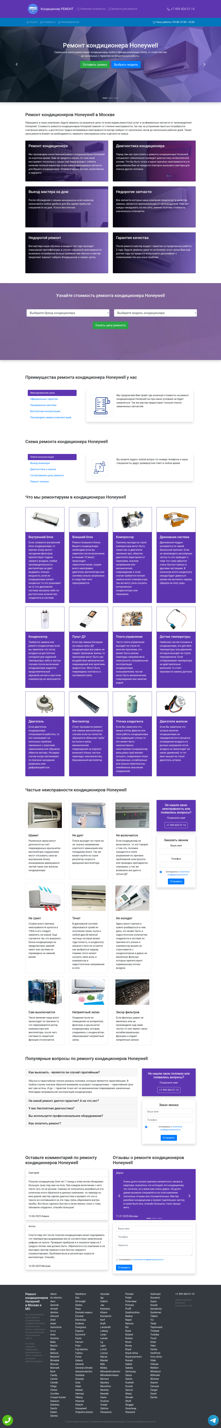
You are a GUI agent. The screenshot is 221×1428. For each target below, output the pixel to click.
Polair (128, 1297)
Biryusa (54, 1364)
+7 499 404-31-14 (180, 9)
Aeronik (54, 1305)
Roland (129, 1334)
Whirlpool (155, 1371)
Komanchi (105, 1316)
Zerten (153, 1397)
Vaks (153, 1345)
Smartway (130, 1408)
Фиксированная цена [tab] (42, 392)
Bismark (54, 1367)
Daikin (53, 1412)
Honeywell (81, 1408)
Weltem (154, 1367)
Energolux (80, 1327)
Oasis (103, 1397)
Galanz (79, 1360)
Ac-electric (56, 1297)
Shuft (128, 1401)
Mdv (102, 1364)
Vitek (153, 1360)
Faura (78, 1338)
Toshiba (154, 1334)
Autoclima (55, 1327)
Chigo (53, 1386)
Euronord (80, 1334)
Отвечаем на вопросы (91, 8)
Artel (53, 1319)
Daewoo (54, 1401)
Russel (129, 1360)
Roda (128, 1330)
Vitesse (154, 1364)
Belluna (54, 1353)
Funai (78, 1356)
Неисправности (68, 22)
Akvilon (54, 1312)
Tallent (154, 1316)
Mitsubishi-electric (110, 1371)
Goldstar (80, 1375)
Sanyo (128, 1375)
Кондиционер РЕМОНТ (57, 9)
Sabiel (128, 1364)
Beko (53, 1349)
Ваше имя (176, 845)
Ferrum (79, 1341)
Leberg (104, 1330)
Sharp (128, 1393)
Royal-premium (133, 1356)
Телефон (176, 858)
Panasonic (106, 1412)
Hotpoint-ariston (84, 1412)
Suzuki (153, 1305)
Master (104, 1360)
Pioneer (129, 1294)
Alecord (54, 1316)
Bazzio (54, 1345)
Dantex (54, 1415)
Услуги (33, 22)
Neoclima (105, 1386)
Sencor (129, 1389)
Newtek (104, 1393)
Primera (129, 1305)
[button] (119, 1196)
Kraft (103, 1323)
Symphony (156, 1308)
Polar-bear (130, 1301)
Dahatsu (54, 1404)
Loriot (103, 1349)
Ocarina (104, 1401)
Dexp (78, 1308)
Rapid (128, 1319)
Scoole (129, 1386)
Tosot (153, 1338)
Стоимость (48, 22)
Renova (129, 1323)
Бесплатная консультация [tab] (45, 411)
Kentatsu (105, 1308)
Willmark (155, 1375)
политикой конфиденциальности (148, 1259)
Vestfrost (155, 1353)
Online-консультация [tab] (42, 456)
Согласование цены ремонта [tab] (47, 475)
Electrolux (80, 1319)
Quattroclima (132, 1312)
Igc (102, 1297)
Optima (104, 1408)
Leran (103, 1334)
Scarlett (129, 1382)
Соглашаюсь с (178, 873)
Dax (77, 1297)
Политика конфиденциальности (141, 1421)
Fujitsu (79, 1353)
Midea (103, 1367)
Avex (53, 1334)
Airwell (54, 1308)
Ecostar (79, 1316)
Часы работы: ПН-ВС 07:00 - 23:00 (174, 22)
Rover (128, 1341)
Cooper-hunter (58, 1397)
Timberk (154, 1330)
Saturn (128, 1378)
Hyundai (104, 1294)
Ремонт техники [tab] (39, 481)
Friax (78, 1345)
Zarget (153, 1389)
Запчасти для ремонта (122, 8)
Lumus (104, 1353)
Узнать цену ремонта (110, 325)
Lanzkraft (105, 1327)
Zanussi (154, 1386)
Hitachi (79, 1404)
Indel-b (104, 1301)
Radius (129, 1316)
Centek (54, 1382)
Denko (78, 1305)
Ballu (53, 1341)
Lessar (104, 1338)
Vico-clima (156, 1356)
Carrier (54, 1378)
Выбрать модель (126, 64)
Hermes (79, 1393)
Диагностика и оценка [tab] (43, 469)
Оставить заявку (95, 64)
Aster (53, 1323)
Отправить (176, 881)
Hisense (79, 1401)
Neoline (104, 1389)
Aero (52, 1301)
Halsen (79, 1389)
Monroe (104, 1378)
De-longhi (80, 1301)
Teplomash (156, 1327)
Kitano (103, 1312)
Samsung (130, 1371)
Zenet (153, 1393)
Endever (79, 1323)
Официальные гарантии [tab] (44, 399)
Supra (153, 1301)
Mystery (104, 1382)
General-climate (83, 1367)
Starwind (130, 1412)
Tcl (151, 1319)
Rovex (128, 1345)
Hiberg (79, 1397)
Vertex (153, 1349)
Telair (153, 1323)
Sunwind (155, 1297)
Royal (128, 1349)
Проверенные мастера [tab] (43, 405)
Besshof (54, 1356)
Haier (78, 1386)
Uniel (153, 1341)
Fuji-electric (81, 1349)
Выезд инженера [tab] (40, 463)
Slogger (129, 1404)
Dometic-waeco (83, 1312)
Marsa (103, 1356)
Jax (102, 1305)
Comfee (54, 1393)
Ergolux (79, 1330)
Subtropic (155, 1294)
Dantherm (80, 1294)
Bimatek (54, 1360)
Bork (52, 1371)
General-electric (83, 1371)
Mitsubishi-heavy (109, 1375)
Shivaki (129, 1397)
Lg (101, 1341)
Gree (77, 1382)
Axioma (54, 1338)
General (79, 1364)
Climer (53, 1389)
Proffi (128, 1308)
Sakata (129, 1367)
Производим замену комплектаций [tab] (50, 417)
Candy (53, 1375)
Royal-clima (131, 1353)
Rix (127, 1327)
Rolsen (129, 1338)
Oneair (103, 1404)
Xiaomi (154, 1382)
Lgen (103, 1345)
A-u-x (53, 1330)
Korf (102, 1319)
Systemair (155, 1312)
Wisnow (154, 1378)
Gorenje (79, 1378)
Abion (53, 1294)
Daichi (53, 1408)
